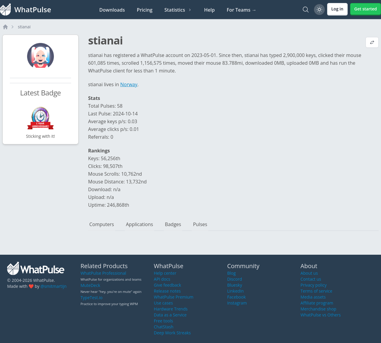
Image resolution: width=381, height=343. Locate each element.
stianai (24, 27)
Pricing (145, 10)
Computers (101, 224)
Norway (129, 84)
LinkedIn (235, 291)
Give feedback (167, 285)
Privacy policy (314, 285)
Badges (173, 224)
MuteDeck (90, 285)
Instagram (237, 303)
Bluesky (234, 285)
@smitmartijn (53, 286)
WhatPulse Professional (103, 273)
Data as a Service (170, 315)
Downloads (112, 10)
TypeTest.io (91, 297)
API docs (162, 279)
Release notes (167, 291)
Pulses (200, 224)
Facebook (236, 297)
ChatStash (164, 327)
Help (209, 10)
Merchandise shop (318, 309)
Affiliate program (317, 303)
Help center (165, 273)
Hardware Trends (171, 309)
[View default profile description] (372, 43)
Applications (139, 224)
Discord (234, 279)
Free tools (163, 321)
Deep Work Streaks (172, 333)
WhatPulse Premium (173, 297)
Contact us (311, 279)
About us (309, 273)
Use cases (163, 303)
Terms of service (316, 291)
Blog (231, 273)
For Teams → (241, 10)
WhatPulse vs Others (321, 315)
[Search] (305, 9)
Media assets (313, 297)
